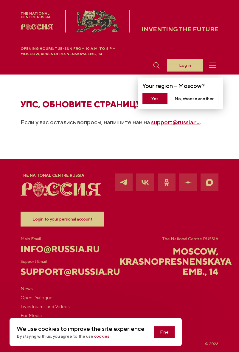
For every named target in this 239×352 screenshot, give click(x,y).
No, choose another (194, 98)
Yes (155, 98)
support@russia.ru (175, 122)
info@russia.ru (53, 249)
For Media (31, 315)
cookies (101, 336)
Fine (164, 332)
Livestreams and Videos (45, 306)
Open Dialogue (36, 297)
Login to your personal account (62, 219)
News (27, 288)
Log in (185, 65)
